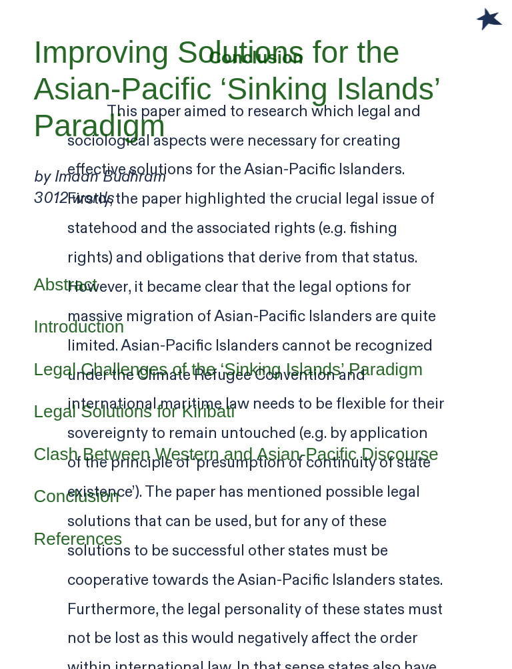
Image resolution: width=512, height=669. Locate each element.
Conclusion (76, 496)
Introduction (79, 326)
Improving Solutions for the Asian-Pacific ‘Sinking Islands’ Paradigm (237, 89)
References (78, 539)
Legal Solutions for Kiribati (134, 411)
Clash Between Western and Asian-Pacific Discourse (236, 454)
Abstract (65, 284)
